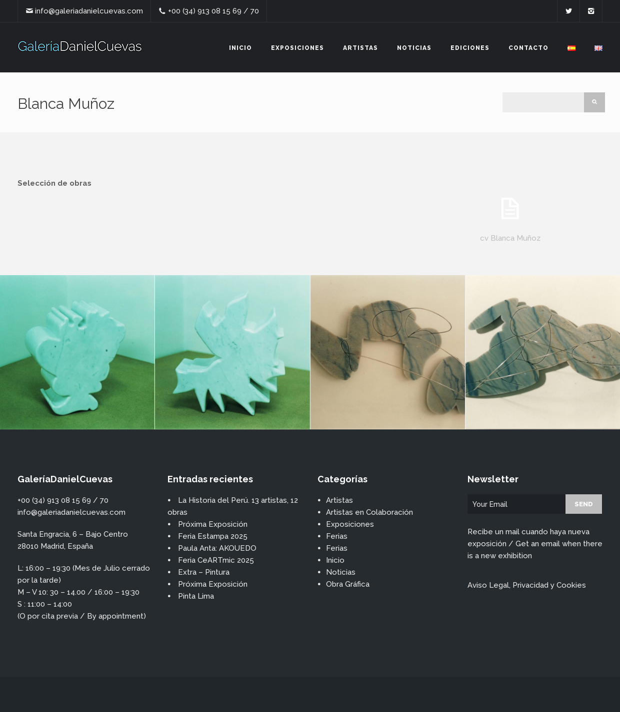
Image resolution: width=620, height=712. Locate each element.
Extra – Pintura (204, 572)
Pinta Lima (196, 596)
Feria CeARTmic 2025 (216, 560)
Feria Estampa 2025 (213, 536)
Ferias (337, 536)
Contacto (528, 47)
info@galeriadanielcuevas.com (89, 10)
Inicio (240, 47)
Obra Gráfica (348, 584)
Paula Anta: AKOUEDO (217, 548)
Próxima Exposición (213, 524)
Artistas (360, 47)
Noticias (414, 47)
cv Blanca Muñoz (510, 238)
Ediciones (470, 47)
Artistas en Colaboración (369, 512)
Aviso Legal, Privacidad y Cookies (527, 585)
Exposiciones (297, 47)
